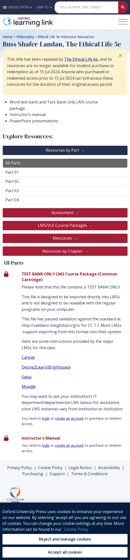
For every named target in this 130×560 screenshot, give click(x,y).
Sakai (26, 377)
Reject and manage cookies (65, 539)
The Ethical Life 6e (81, 59)
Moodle (29, 386)
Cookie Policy (50, 467)
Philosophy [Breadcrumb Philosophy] (25, 36)
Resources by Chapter (63, 251)
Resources (63, 238)
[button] (19, 7)
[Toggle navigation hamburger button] (123, 22)
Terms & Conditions (89, 473)
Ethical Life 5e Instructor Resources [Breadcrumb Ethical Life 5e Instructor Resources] (66, 36)
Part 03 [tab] (12, 190)
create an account (69, 418)
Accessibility (109, 467)
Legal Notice (80, 467)
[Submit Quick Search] (123, 7)
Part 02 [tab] (12, 181)
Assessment (62, 212)
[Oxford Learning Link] (39, 22)
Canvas (28, 357)
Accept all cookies (65, 552)
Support (57, 473)
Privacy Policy (19, 467)
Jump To (44, 7)
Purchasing (32, 473)
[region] (65, 531)
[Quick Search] (86, 7)
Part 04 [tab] (12, 199)
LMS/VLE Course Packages (63, 225)
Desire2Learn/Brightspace (46, 367)
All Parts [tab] (13, 163)
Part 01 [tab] (12, 172)
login (46, 418)
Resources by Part (63, 150)
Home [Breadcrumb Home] (8, 36)
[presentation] (65, 350)
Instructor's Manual (41, 438)
